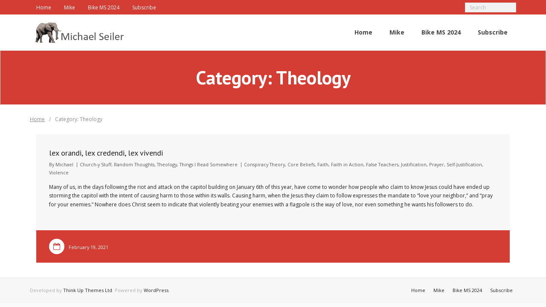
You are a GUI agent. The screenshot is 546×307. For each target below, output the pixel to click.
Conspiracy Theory (264, 164)
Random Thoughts (134, 164)
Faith (322, 164)
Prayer (436, 164)
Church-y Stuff (95, 164)
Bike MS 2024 (103, 7)
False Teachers (382, 164)
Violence (59, 172)
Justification (414, 164)
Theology (167, 164)
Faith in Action (347, 164)
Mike (69, 7)
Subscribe (144, 7)
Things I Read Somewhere (209, 164)
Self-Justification (464, 164)
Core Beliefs (301, 164)
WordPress (156, 290)
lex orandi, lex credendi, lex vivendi (106, 153)
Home (43, 7)
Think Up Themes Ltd (87, 290)
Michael (64, 164)
